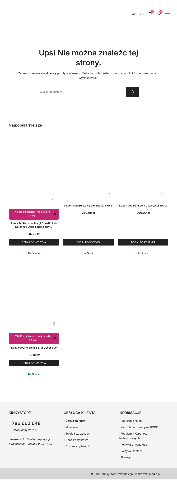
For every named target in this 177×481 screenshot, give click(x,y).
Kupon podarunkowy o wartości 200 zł (143, 205)
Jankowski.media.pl (147, 475)
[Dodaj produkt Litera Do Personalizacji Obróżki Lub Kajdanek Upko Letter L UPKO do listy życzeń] (53, 199)
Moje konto (72, 428)
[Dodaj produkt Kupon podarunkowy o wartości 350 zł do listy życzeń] (108, 194)
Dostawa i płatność (77, 448)
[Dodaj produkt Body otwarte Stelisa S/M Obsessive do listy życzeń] (53, 324)
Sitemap (125, 459)
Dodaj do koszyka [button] (33, 242)
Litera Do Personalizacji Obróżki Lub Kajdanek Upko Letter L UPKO (34, 225)
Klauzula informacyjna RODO (138, 428)
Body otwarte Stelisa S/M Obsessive (34, 348)
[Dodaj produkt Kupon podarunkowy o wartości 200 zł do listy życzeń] (163, 194)
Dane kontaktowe (76, 441)
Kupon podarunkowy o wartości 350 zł (88, 205)
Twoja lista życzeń (77, 435)
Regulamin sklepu (131, 422)
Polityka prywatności (133, 446)
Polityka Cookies (130, 452)
